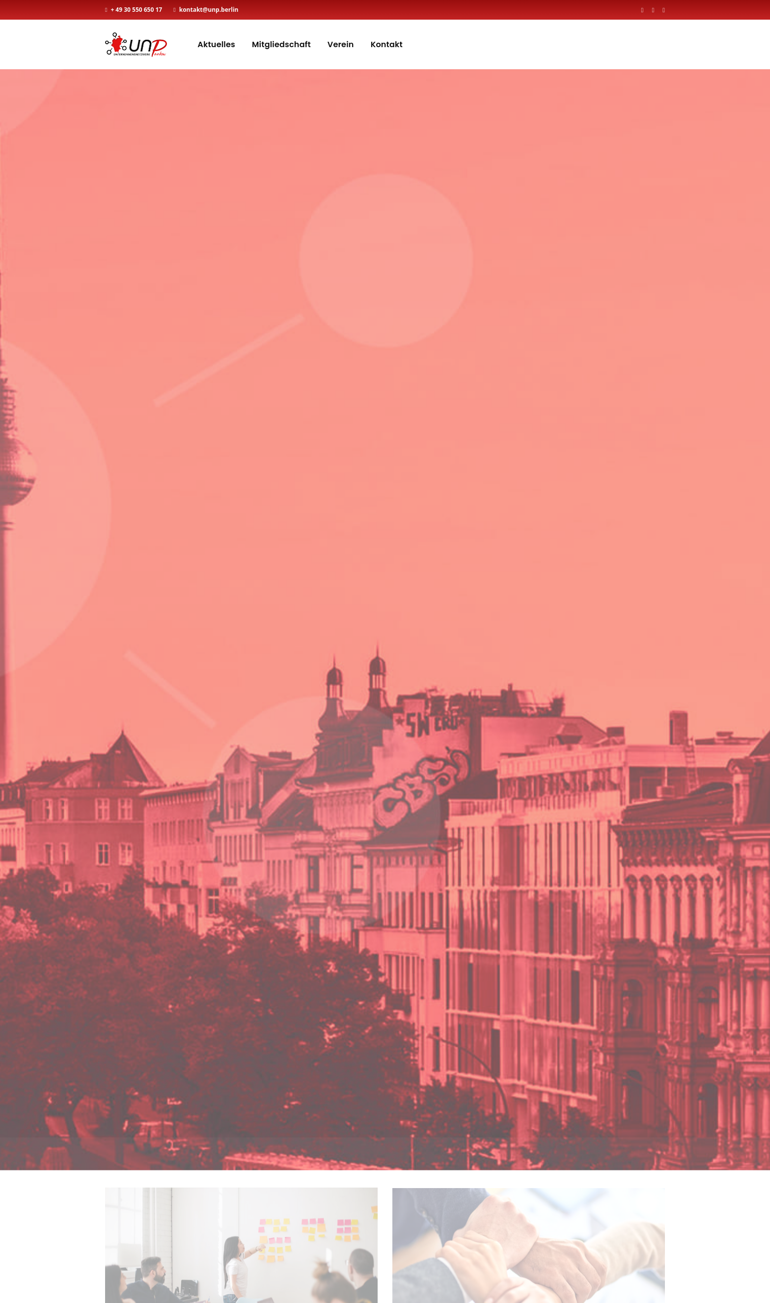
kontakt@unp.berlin (209, 9)
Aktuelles (216, 44)
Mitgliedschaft (281, 44)
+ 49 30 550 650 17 (136, 9)
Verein (341, 44)
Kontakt (387, 44)
